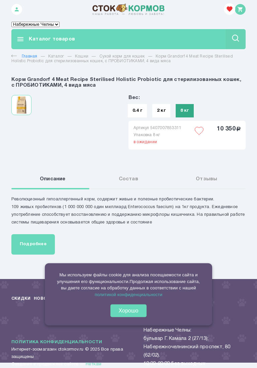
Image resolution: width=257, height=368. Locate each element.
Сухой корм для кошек (122, 56)
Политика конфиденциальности (56, 342)
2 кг (161, 111)
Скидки (20, 298)
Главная (24, 56)
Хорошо (129, 310)
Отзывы (206, 179)
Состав (128, 179)
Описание (53, 179)
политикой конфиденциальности (128, 294)
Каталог (56, 56)
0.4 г (137, 111)
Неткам (93, 364)
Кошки (81, 56)
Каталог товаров (45, 39)
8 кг (184, 111)
